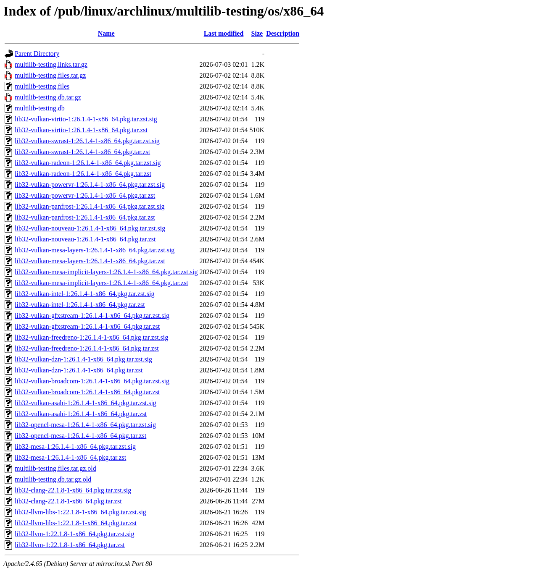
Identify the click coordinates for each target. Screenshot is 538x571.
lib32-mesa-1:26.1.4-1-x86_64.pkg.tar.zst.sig (75, 446)
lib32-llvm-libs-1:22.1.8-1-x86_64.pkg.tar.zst (76, 522)
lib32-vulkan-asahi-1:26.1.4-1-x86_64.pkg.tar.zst (81, 413)
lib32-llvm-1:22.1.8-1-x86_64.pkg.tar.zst (70, 544)
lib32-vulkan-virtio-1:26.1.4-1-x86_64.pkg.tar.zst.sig (86, 119)
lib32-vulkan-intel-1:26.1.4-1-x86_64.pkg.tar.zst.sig (84, 293)
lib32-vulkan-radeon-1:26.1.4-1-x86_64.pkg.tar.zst (83, 173)
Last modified (224, 33)
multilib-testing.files (42, 86)
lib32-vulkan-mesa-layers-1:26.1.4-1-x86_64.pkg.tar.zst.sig (94, 250)
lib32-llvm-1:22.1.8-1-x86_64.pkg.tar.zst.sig (74, 533)
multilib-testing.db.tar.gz (48, 97)
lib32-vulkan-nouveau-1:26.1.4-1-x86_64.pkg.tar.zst (85, 239)
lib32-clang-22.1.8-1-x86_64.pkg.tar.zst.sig (73, 490)
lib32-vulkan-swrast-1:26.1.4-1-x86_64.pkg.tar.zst (82, 151)
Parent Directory (37, 53)
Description (282, 33)
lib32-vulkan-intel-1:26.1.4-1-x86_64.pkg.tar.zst (80, 304)
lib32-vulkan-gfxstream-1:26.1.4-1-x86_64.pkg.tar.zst (87, 326)
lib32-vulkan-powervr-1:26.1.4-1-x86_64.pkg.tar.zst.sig (90, 184)
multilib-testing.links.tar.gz (51, 64)
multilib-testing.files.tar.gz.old (55, 468)
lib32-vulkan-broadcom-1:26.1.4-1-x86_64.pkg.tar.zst (87, 392)
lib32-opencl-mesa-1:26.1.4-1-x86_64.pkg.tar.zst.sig (85, 424)
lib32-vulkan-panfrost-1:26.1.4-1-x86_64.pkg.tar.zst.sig (89, 206)
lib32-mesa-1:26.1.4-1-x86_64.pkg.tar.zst (70, 457)
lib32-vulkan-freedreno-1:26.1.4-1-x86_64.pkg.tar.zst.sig (91, 337)
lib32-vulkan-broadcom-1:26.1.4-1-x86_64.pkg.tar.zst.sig (92, 381)
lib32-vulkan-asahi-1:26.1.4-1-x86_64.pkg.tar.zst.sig (85, 402)
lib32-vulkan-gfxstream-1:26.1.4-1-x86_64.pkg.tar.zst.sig (92, 315)
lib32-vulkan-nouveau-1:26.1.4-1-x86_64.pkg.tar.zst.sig (90, 228)
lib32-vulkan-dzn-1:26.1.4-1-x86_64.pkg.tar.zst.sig (83, 359)
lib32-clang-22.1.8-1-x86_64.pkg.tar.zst (68, 501)
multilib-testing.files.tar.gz (50, 75)
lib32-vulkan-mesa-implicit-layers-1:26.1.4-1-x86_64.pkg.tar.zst (101, 282)
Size (257, 33)
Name (106, 33)
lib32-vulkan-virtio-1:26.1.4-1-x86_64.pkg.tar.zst (81, 130)
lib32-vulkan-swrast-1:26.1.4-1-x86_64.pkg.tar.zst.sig (87, 140)
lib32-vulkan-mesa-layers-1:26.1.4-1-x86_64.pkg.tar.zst (90, 261)
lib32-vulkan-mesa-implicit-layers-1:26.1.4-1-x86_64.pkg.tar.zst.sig (106, 271)
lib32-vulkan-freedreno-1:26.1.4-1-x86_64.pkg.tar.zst (87, 348)
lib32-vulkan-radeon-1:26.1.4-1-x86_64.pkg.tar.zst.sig (88, 162)
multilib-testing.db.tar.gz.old (53, 479)
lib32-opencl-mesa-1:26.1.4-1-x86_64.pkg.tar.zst (80, 435)
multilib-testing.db (40, 108)
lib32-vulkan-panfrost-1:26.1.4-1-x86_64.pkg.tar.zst (85, 217)
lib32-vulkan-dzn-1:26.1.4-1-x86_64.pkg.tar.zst (78, 370)
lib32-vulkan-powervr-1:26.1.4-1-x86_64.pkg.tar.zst (85, 195)
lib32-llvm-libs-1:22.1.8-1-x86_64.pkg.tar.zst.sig (80, 512)
